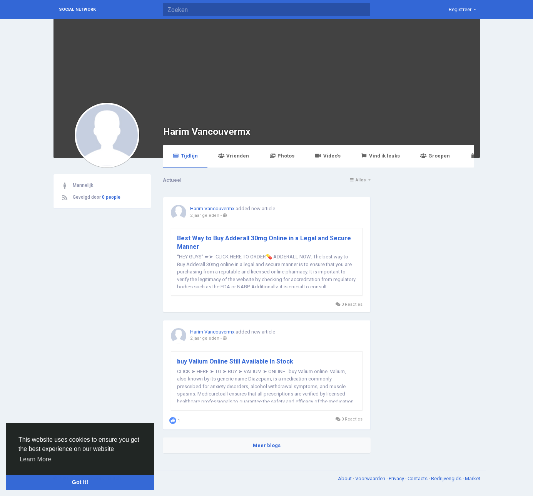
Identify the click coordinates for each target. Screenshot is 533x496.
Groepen (435, 156)
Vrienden (233, 156)
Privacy (397, 478)
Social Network (77, 9)
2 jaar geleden (204, 215)
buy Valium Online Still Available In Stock (235, 361)
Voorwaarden (370, 478)
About (345, 478)
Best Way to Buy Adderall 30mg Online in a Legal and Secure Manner (264, 242)
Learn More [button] (35, 459)
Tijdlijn (185, 156)
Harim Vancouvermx (207, 131)
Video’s (327, 156)
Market (472, 478)
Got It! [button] (80, 482)
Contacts (418, 478)
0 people (111, 197)
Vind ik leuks (380, 156)
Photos (281, 156)
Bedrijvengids (447, 478)
